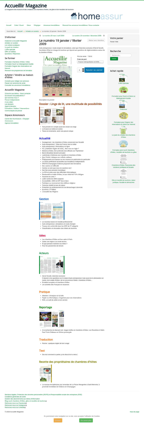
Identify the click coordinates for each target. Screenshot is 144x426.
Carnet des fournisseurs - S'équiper (17, 119)
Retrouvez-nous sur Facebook (16, 403)
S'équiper (37, 25)
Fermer (58, 420)
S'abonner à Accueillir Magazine (16, 41)
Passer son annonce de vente (15, 83)
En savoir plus (86, 420)
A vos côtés (9, 102)
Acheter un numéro (11, 43)
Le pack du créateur (11, 47)
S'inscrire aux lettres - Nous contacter (18, 93)
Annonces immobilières (51, 25)
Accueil (8, 25)
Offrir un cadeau (10, 51)
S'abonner (123, 109)
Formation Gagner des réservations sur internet (18, 67)
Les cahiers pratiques (12, 45)
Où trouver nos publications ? (15, 95)
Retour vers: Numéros (96, 40)
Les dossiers (9, 104)
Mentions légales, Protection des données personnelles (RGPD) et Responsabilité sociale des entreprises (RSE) (43, 394)
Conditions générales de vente (15, 397)
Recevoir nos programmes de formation (18, 70)
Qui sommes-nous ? (12, 98)
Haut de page (134, 412)
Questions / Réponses (12, 54)
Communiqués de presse (13, 111)
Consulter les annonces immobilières (17, 85)
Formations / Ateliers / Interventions (17, 108)
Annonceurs (9, 121)
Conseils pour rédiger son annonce (17, 81)
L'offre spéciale (10, 49)
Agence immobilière (11, 123)
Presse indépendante (12, 100)
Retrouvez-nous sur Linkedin (15, 407)
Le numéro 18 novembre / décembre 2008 (86, 36)
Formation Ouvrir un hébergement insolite (19, 64)
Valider (114, 59)
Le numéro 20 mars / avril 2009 (53, 36)
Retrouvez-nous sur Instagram (16, 405)
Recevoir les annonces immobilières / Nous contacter (81, 25)
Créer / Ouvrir (19, 25)
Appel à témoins (10, 106)
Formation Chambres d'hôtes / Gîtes (17, 62)
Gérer (29, 25)
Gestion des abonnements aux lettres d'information (22, 399)
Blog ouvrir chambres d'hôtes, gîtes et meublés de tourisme (26, 401)
